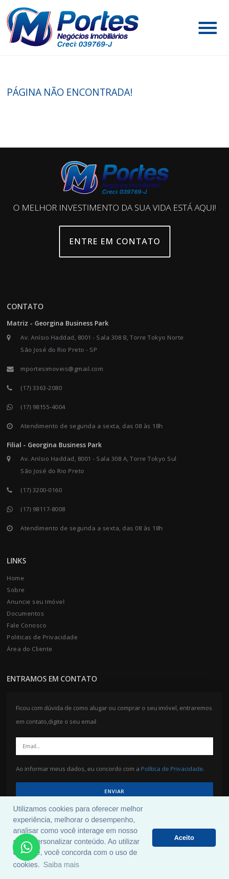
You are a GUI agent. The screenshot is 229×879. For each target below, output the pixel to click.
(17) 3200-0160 (41, 490)
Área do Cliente (30, 649)
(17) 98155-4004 (42, 407)
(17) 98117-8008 (42, 509)
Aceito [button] (184, 837)
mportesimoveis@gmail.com (61, 369)
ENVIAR (114, 791)
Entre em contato (114, 241)
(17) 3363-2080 (41, 388)
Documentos (25, 613)
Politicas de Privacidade (42, 637)
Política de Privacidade (172, 769)
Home (15, 578)
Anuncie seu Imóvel (36, 602)
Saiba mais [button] (61, 865)
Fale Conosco (26, 625)
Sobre (16, 590)
